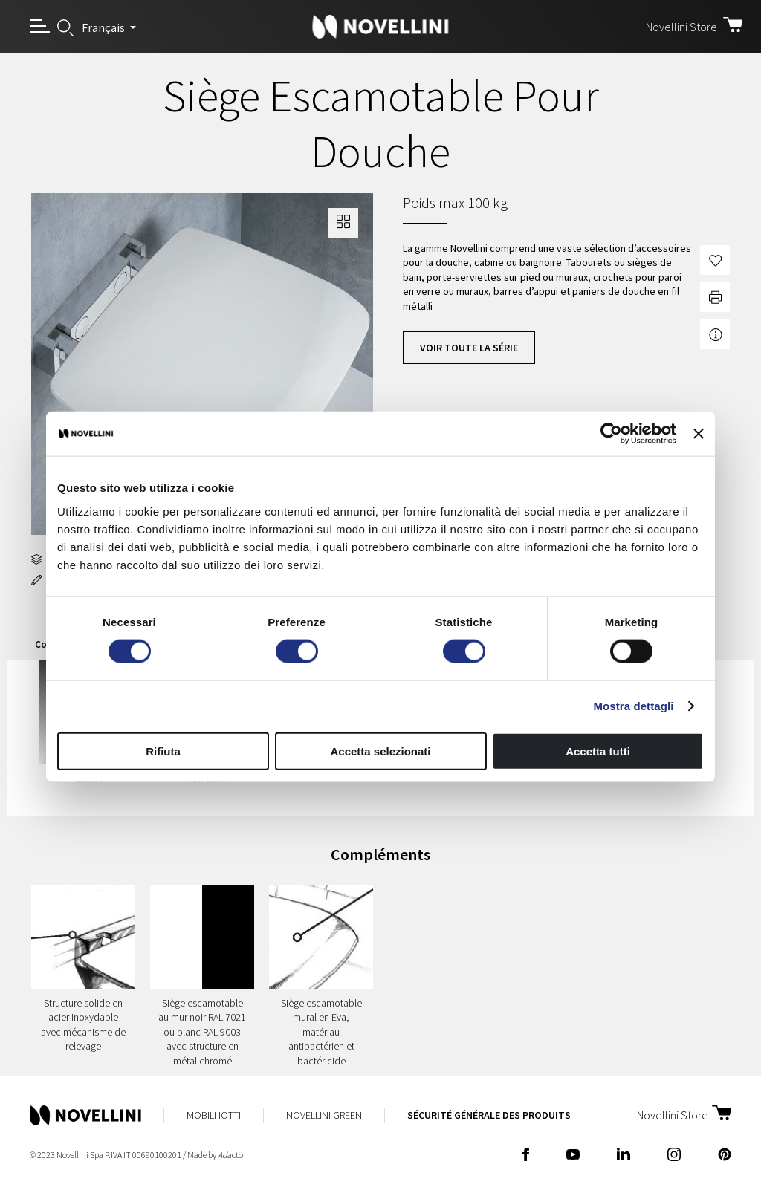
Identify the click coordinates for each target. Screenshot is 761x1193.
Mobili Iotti (214, 1115)
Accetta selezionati (380, 750)
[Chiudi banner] (698, 434)
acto (230, 1154)
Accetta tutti (598, 750)
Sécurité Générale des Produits (489, 1115)
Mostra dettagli (633, 706)
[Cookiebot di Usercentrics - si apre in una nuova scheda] (611, 434)
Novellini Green (324, 1115)
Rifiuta (163, 750)
